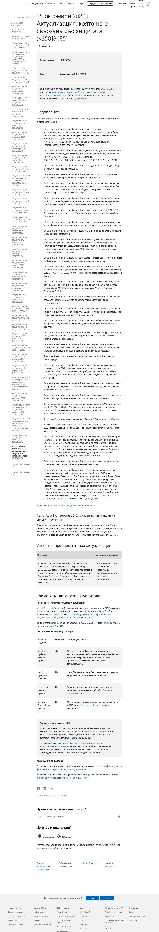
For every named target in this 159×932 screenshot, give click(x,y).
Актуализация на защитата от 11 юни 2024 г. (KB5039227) (20, 192)
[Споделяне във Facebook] (38, 788)
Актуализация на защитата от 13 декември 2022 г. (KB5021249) (19, 397)
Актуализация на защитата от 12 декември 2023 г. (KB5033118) (19, 252)
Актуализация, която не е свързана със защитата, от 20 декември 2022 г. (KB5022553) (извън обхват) (21, 383)
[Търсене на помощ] (141, 3)
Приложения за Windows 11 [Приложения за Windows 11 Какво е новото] (17, 925)
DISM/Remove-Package (95, 731)
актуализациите (80, 98)
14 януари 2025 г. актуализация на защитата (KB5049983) (19, 101)
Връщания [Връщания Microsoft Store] (36, 920)
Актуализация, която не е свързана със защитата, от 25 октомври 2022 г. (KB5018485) (19, 452)
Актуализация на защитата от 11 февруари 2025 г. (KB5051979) (19, 90)
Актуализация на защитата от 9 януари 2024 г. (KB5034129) (19, 241)
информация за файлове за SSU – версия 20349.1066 (63, 777)
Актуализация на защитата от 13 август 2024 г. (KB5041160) (19, 159)
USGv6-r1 (113, 419)
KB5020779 (65, 413)
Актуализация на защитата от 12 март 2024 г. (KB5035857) (21, 219)
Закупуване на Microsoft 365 (100, 3)
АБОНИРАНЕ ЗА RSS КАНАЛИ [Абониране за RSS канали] (52, 795)
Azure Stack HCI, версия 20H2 (20, 473)
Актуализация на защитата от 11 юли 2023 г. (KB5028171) (20, 308)
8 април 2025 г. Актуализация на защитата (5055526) (20, 70)
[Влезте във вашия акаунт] (148, 3)
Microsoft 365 (50, 3)
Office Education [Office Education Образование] (62, 931)
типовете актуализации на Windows (68, 92)
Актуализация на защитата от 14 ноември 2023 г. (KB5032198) (19, 264)
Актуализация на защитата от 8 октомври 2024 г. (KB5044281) (19, 136)
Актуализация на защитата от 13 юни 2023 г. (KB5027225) (20, 317)
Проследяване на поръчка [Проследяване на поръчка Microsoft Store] (42, 925)
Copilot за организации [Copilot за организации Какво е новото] (15, 912)
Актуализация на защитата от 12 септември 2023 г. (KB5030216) (20, 287)
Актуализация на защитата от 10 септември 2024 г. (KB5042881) (20, 147)
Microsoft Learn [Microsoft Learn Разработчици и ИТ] (110, 916)
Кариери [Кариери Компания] (131, 912)
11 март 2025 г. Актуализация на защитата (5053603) (20, 79)
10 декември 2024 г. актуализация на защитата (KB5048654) (20, 113)
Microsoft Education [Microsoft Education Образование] (63, 912)
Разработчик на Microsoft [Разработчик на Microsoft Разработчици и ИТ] (113, 912)
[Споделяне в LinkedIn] (43, 788)
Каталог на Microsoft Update (93, 705)
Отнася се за (45, 46)
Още (81, 3)
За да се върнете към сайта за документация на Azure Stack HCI (67, 505)
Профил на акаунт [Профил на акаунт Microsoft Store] (39, 912)
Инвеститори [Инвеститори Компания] (133, 920)
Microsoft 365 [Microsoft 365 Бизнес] (84, 929)
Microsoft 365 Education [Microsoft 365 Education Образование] (65, 927)
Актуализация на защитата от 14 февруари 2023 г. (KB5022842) (19, 357)
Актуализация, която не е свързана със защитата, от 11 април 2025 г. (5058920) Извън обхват (21, 58)
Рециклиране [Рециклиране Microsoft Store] (37, 929)
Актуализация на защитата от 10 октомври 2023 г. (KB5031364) (19, 275)
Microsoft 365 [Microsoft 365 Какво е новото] (12, 920)
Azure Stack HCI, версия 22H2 (17, 24)
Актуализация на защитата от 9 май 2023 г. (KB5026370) (20, 326)
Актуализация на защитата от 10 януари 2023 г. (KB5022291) (19, 369)
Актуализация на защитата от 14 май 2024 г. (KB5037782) (20, 201)
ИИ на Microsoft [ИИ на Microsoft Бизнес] (85, 912)
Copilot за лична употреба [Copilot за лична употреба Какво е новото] (16, 916)
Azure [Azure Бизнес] (81, 920)
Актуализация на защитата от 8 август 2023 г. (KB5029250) (19, 298)
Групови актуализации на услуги (84, 614)
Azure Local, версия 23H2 (21, 17)
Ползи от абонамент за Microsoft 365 (43, 866)
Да (92, 898)
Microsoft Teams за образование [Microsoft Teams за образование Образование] (63, 921)
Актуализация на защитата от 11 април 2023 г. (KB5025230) (19, 337)
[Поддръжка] (35, 3)
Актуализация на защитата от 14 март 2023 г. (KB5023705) (21, 347)
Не (107, 898)
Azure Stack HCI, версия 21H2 (20, 465)
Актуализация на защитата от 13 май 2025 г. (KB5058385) (20, 45)
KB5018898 (65, 389)
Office (61, 3)
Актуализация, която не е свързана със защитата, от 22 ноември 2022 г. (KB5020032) (21, 410)
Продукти (70, 3)
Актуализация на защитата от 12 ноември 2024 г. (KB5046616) (19, 124)
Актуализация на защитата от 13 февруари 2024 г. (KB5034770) (19, 229)
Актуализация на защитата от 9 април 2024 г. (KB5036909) (21, 210)
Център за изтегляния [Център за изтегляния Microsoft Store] (40, 916)
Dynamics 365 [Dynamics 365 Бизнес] (84, 925)
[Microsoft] (17, 3)
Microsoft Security (89, 863)
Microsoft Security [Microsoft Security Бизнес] (85, 916)
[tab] (46, 836)
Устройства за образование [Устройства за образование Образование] (66, 916)
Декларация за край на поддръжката (20, 37)
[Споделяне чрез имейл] (49, 788)
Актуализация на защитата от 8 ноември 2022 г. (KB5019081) (19, 438)
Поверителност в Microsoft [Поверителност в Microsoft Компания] (138, 916)
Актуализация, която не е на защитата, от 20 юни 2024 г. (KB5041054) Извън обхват (21, 180)
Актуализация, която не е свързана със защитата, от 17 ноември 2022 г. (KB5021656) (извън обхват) (21, 424)
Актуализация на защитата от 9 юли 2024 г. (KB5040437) (20, 169)
